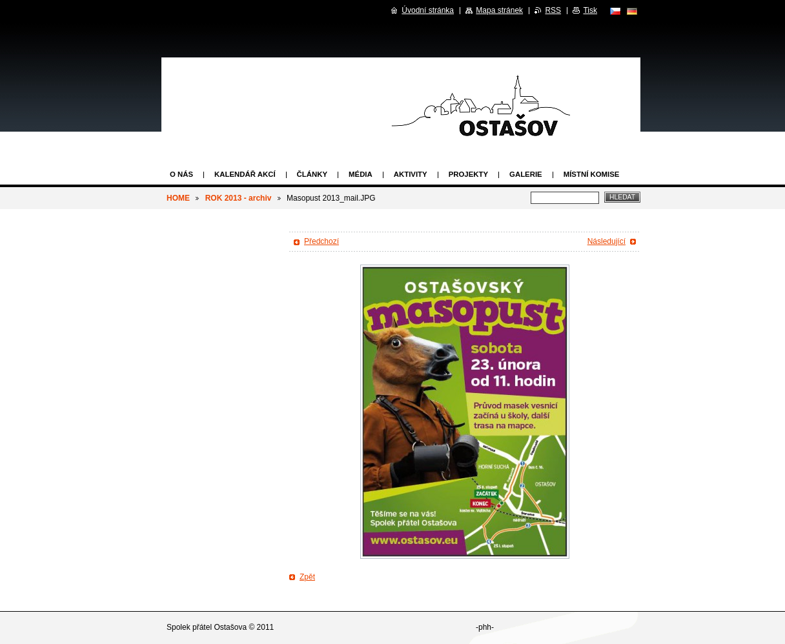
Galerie (525, 174)
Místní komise (592, 174)
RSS (553, 10)
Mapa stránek (499, 10)
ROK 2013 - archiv (238, 198)
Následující (606, 241)
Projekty (468, 174)
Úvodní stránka (428, 10)
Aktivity (410, 174)
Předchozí (321, 241)
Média (360, 174)
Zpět (307, 576)
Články (312, 174)
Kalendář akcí (245, 174)
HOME (178, 198)
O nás (181, 174)
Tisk (590, 10)
